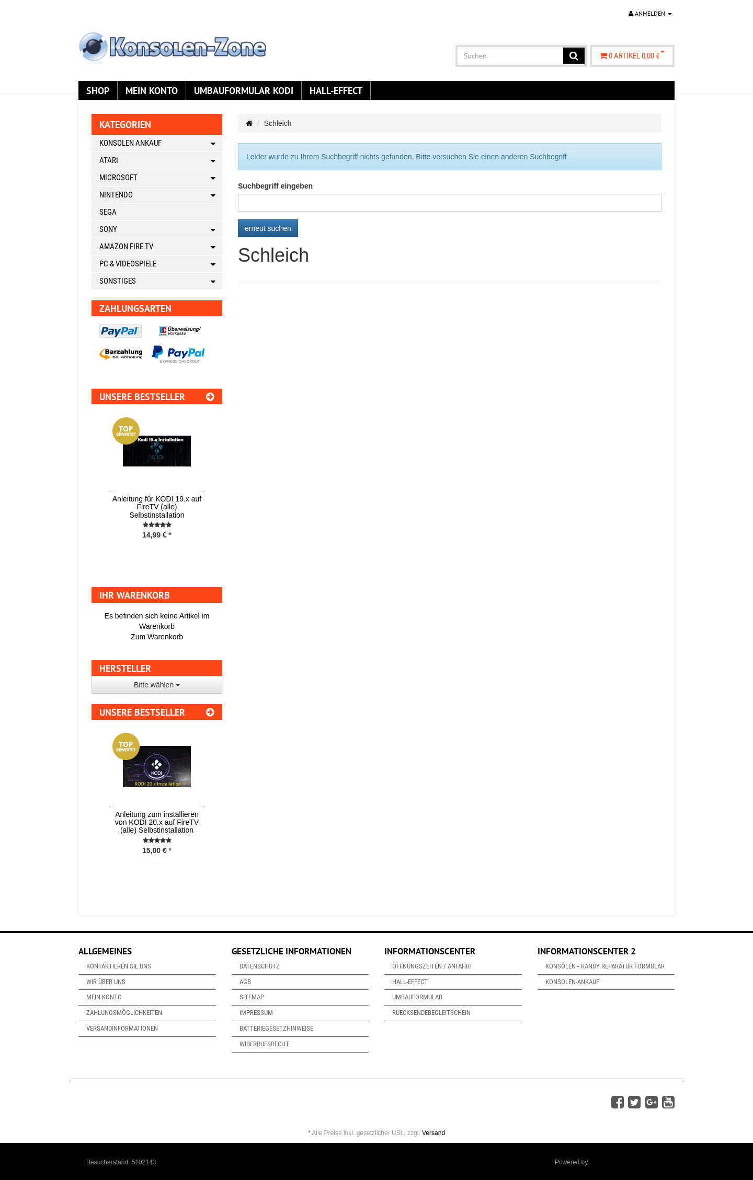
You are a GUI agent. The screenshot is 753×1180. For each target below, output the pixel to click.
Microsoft (160, 177)
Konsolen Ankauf (160, 143)
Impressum (256, 1013)
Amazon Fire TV (160, 246)
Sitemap (251, 997)
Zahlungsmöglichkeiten (124, 1013)
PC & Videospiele (160, 264)
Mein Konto (152, 90)
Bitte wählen (157, 685)
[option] (156, 486)
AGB (245, 982)
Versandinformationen (122, 1028)
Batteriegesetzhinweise (276, 1028)
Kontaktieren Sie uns (118, 966)
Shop (97, 90)
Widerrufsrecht (264, 1044)
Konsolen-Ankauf (572, 982)
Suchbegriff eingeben (275, 186)
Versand (433, 1133)
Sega (108, 212)
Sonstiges (160, 281)
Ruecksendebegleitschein (431, 1013)
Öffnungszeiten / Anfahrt (432, 966)
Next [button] (201, 490)
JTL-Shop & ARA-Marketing (628, 1162)
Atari (160, 160)
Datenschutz (259, 966)
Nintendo (160, 195)
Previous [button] (111, 490)
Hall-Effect (336, 90)
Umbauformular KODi (243, 90)
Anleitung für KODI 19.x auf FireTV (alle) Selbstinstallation (156, 507)
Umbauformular (417, 997)
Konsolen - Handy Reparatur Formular (605, 966)
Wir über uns (106, 982)
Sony (160, 229)
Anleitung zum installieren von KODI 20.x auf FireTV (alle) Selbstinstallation (157, 822)
